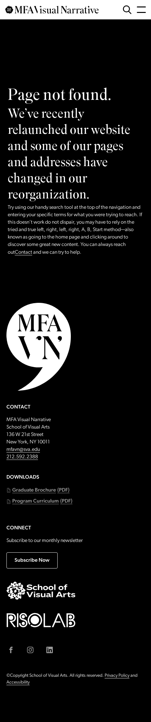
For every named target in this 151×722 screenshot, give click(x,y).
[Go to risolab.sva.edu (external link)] (41, 620)
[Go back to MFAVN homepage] (52, 10)
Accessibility (18, 682)
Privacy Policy (117, 675)
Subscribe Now (32, 560)
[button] (38, 490)
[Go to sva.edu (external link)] (41, 590)
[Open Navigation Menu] (141, 9)
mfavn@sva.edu (23, 449)
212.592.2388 (22, 457)
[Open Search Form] (127, 9)
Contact (23, 252)
